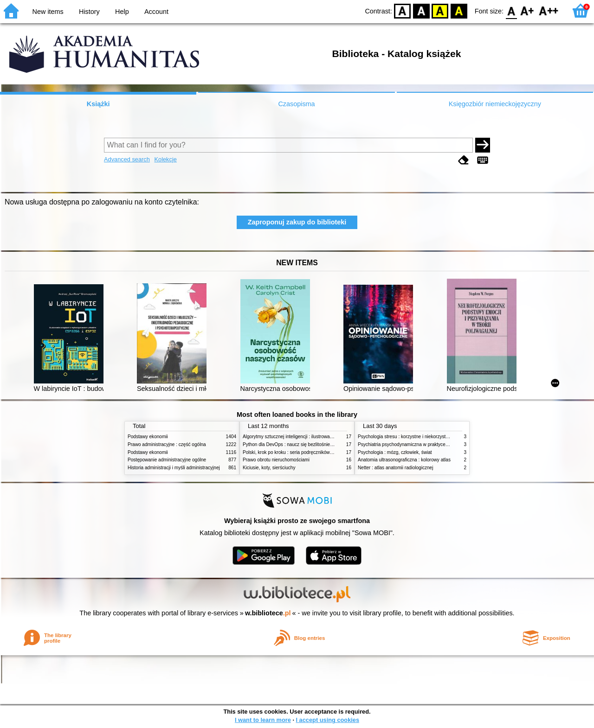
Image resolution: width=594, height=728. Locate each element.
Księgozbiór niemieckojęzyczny (495, 104)
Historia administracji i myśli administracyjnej (174, 467)
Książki (98, 104)
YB (440, 10)
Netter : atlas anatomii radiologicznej (395, 467)
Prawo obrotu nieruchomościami (276, 459)
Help (122, 11)
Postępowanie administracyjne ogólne (167, 459)
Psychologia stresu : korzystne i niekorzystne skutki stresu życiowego (429, 436)
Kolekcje (165, 159)
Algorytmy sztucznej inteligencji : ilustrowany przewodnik (301, 436)
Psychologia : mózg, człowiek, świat (395, 452)
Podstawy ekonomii (148, 436)
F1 (527, 10)
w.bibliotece (268, 613)
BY (459, 10)
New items (48, 11)
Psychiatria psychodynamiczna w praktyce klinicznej (411, 444)
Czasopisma (296, 104)
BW (421, 10)
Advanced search (127, 159)
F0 (511, 10)
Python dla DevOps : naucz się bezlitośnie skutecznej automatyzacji (313, 444)
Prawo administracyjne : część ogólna (167, 444)
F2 (548, 10)
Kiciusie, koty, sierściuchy (269, 467)
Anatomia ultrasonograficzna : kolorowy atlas (404, 459)
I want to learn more (263, 719)
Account (156, 11)
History (89, 11)
